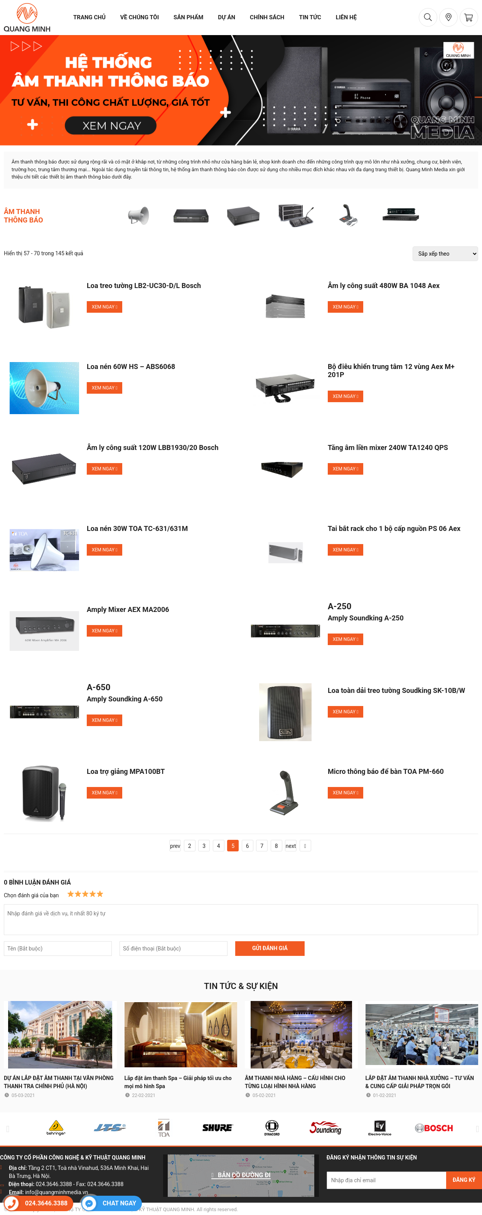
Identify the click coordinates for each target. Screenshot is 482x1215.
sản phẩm (188, 17)
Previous (6, 1128)
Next (476, 1128)
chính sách (267, 17)
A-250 (339, 606)
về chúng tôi (139, 17)
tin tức (310, 17)
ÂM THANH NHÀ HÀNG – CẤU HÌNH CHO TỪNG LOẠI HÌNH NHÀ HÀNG (295, 1082)
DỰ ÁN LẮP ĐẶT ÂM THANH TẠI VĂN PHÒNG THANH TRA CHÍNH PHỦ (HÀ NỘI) (59, 1082)
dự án (226, 17)
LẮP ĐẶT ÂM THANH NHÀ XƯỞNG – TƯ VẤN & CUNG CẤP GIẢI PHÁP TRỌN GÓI (420, 1082)
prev (175, 846)
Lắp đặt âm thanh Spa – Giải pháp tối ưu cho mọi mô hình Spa (178, 1082)
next (291, 846)
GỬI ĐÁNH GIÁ (270, 948)
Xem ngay (104, 307)
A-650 (98, 687)
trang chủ (89, 17)
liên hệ (346, 17)
